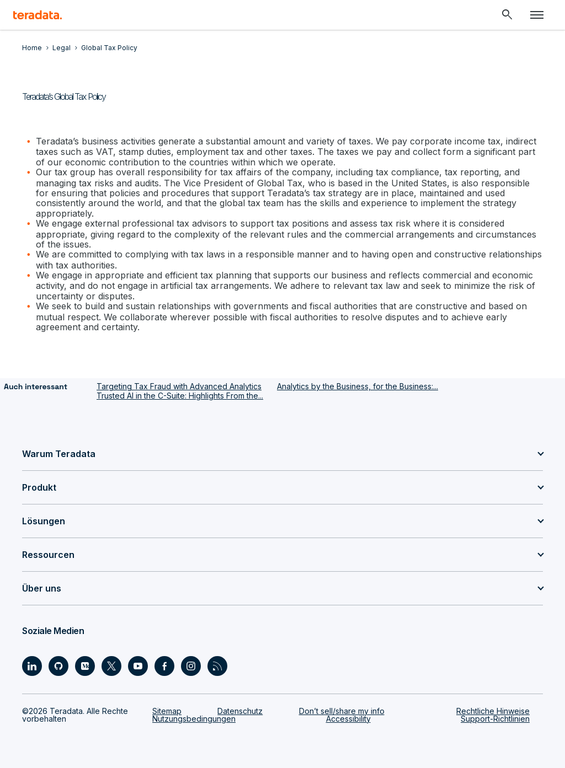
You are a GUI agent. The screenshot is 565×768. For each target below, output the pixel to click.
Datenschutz (240, 711)
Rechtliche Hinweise (493, 711)
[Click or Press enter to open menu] (537, 15)
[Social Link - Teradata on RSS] (217, 666)
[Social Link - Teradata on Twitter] (111, 666)
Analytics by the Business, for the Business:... (357, 386)
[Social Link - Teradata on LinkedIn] (32, 666)
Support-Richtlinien (495, 718)
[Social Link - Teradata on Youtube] (138, 666)
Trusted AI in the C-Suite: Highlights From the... (180, 395)
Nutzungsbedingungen (194, 718)
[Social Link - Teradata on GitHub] (58, 666)
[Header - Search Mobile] (507, 15)
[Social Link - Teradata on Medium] (85, 666)
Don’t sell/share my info (342, 711)
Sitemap (167, 711)
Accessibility (348, 718)
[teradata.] (37, 15)
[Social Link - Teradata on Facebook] (164, 666)
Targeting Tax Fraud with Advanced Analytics (179, 386)
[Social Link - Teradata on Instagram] (191, 666)
